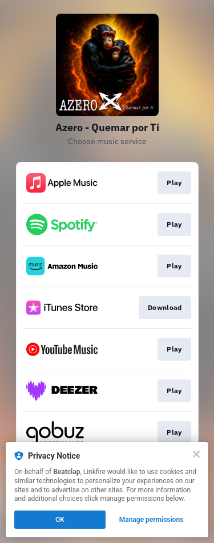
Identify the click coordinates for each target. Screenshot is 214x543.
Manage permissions (151, 520)
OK (59, 520)
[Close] (196, 454)
